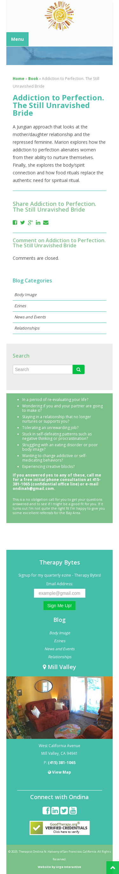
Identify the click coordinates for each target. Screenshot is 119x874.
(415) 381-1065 (62, 762)
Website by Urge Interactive (59, 867)
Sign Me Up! (59, 605)
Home (18, 78)
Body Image (25, 294)
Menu (17, 39)
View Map (59, 772)
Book (33, 78)
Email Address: (59, 583)
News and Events (30, 317)
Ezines (20, 306)
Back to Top (112, 867)
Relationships (26, 328)
